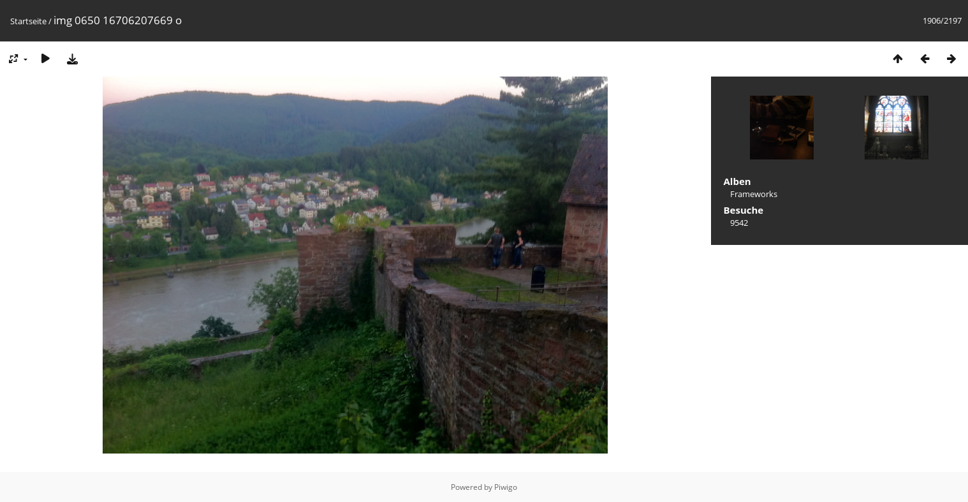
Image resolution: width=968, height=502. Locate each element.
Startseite (28, 21)
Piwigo (505, 487)
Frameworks (753, 194)
